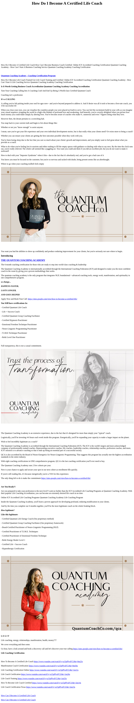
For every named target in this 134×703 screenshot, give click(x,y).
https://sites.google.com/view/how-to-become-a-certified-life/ (52, 299)
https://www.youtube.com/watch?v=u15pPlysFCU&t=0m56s (53, 666)
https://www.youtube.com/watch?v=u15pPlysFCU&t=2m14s (56, 683)
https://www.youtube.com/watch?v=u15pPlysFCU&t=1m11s (54, 670)
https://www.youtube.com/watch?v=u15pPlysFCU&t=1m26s (45, 674)
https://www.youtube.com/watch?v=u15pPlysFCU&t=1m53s (42, 678)
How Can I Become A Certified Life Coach (18, 695)
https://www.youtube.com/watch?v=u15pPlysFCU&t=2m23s (50, 687)
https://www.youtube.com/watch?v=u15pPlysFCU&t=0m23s (58, 661)
